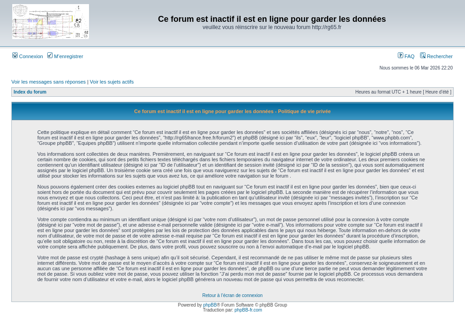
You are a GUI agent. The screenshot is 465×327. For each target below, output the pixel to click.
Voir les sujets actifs (112, 81)
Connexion (27, 56)
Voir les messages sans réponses (48, 81)
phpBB (210, 304)
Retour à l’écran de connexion (233, 295)
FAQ (406, 56)
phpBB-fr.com (248, 309)
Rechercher (436, 56)
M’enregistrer (65, 56)
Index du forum (30, 91)
